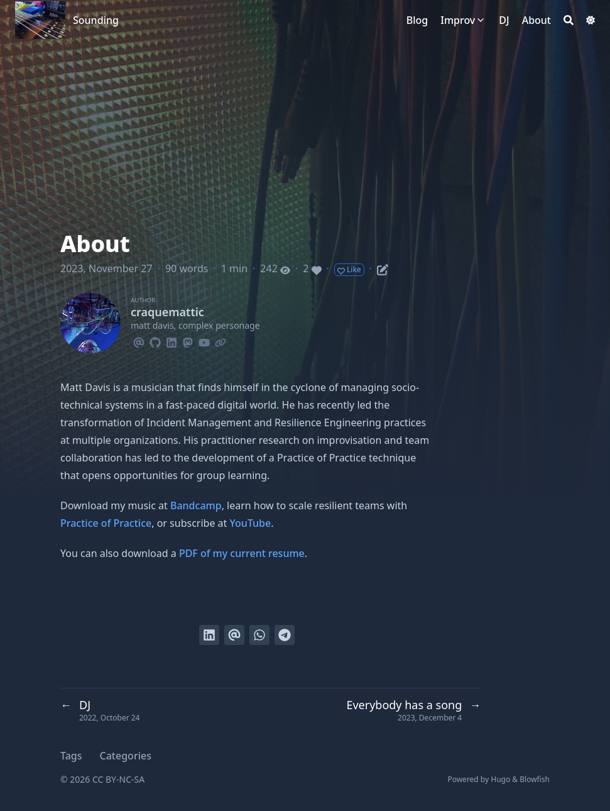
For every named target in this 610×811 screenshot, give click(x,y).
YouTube (250, 523)
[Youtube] (204, 341)
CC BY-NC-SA (118, 779)
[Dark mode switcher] (590, 20)
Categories (125, 756)
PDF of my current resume (242, 553)
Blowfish (535, 779)
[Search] (569, 20)
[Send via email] (234, 635)
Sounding (96, 20)
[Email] (139, 341)
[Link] (220, 341)
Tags (71, 756)
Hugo (500, 779)
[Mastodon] (188, 341)
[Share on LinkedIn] (209, 635)
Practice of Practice (105, 523)
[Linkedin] (171, 341)
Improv (457, 20)
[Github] (155, 341)
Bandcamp (196, 505)
